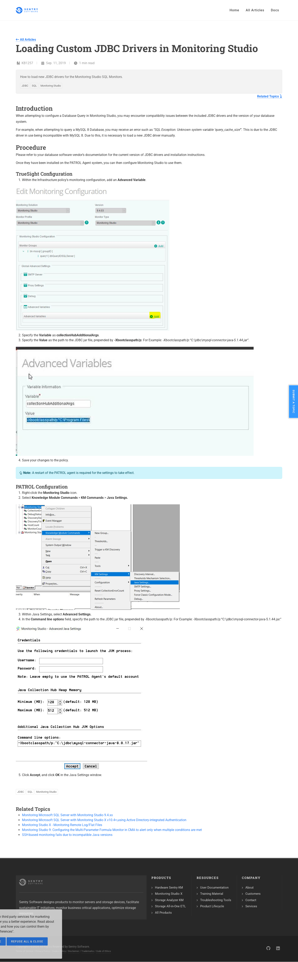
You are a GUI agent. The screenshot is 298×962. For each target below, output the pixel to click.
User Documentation (214, 887)
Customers (253, 894)
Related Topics (269, 96)
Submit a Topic (293, 401)
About (249, 887)
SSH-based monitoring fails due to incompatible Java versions (67, 835)
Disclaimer (73, 951)
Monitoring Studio (50, 85)
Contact (250, 900)
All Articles (26, 40)
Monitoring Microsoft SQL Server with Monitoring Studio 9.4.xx (67, 815)
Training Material (211, 894)
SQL (34, 85)
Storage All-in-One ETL (170, 906)
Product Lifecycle (212, 906)
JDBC (25, 85)
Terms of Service (24, 951)
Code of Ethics (103, 951)
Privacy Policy (43, 951)
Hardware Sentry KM (169, 887)
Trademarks (87, 951)
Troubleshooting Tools (215, 900)
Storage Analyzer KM (169, 900)
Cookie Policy (59, 951)
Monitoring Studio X (168, 894)
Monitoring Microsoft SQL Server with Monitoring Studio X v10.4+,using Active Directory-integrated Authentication (104, 820)
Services (251, 906)
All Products (163, 912)
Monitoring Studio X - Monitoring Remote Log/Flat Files (62, 825)
